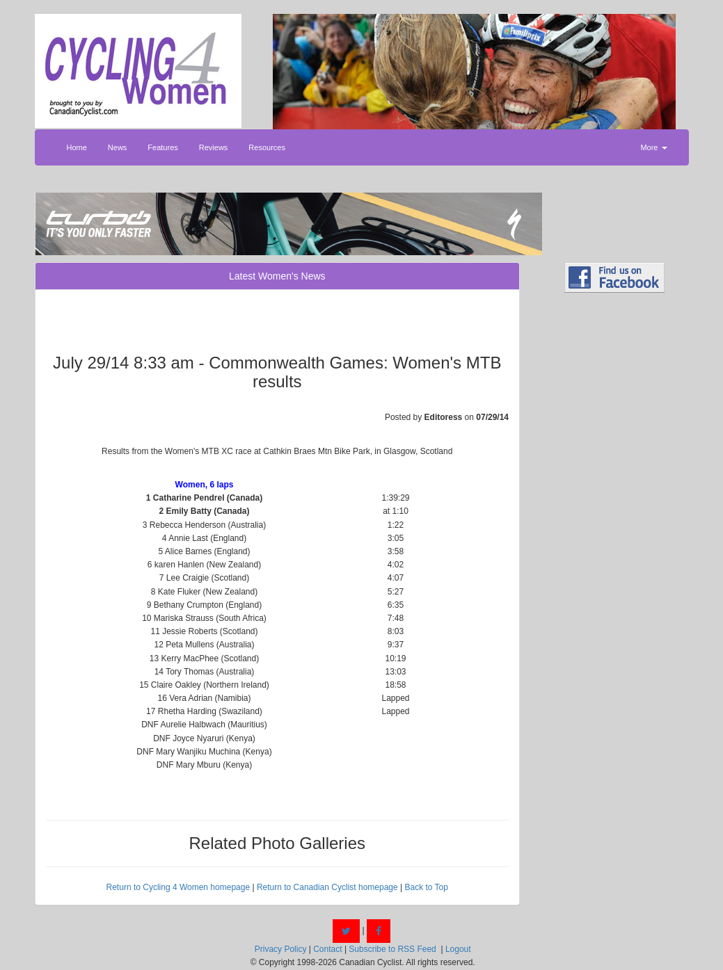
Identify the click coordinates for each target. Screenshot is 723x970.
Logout (458, 949)
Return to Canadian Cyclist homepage (327, 887)
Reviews (213, 147)
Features (162, 147)
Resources (266, 147)
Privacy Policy (281, 949)
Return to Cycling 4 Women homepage (178, 887)
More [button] (653, 147)
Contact (327, 949)
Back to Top (425, 887)
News (117, 147)
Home (77, 147)
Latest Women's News (277, 276)
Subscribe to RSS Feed (392, 949)
